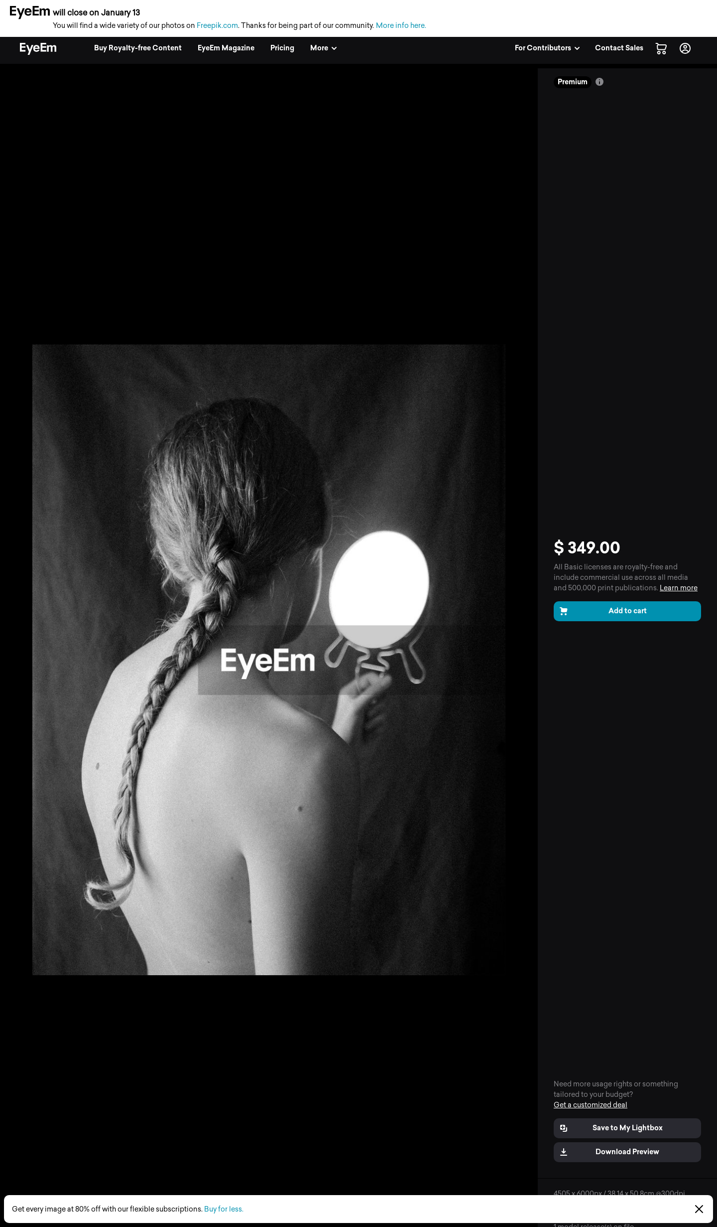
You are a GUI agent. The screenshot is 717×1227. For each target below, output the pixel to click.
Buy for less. (223, 1209)
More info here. (401, 25)
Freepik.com (217, 25)
